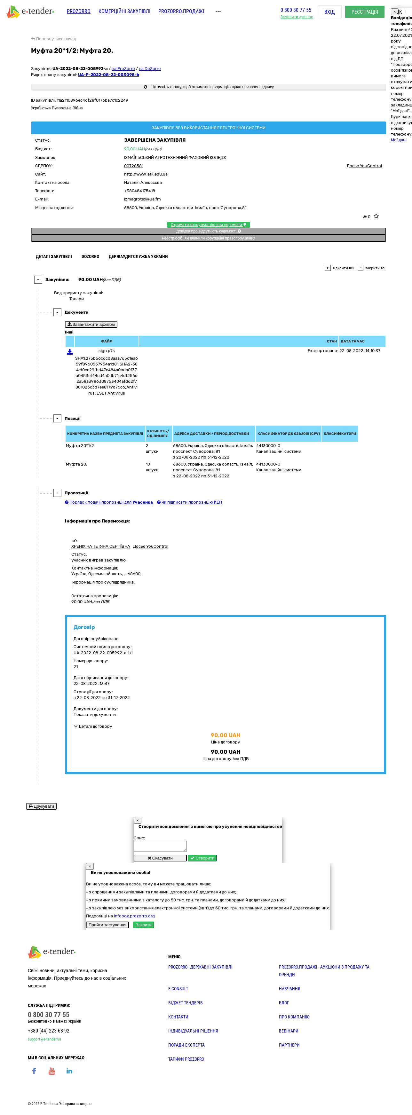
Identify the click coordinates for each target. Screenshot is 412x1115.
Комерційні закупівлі (124, 12)
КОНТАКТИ (178, 1018)
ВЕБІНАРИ (288, 1032)
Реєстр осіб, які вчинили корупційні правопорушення (208, 238)
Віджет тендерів (185, 1004)
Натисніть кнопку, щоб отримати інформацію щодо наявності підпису (209, 87)
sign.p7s (107, 350)
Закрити (144, 926)
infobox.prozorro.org (134, 917)
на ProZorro (123, 68)
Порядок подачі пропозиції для (109, 502)
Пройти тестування (107, 926)
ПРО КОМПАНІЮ (294, 1018)
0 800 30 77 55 (296, 11)
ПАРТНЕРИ (289, 1046)
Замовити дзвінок (297, 17)
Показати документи (95, 714)
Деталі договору (93, 726)
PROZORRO (79, 12)
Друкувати (41, 806)
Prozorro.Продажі (181, 12)
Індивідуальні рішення (193, 1032)
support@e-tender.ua (44, 1041)
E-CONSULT (178, 990)
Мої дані (399, 139)
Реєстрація (365, 13)
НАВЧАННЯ (289, 990)
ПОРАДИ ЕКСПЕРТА (186, 1046)
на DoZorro (150, 68)
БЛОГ (284, 1004)
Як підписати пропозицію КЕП (189, 502)
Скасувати (160, 860)
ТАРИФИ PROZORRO (186, 1061)
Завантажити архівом (91, 324)
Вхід (329, 13)
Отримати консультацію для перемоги (208, 225)
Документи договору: (96, 708)
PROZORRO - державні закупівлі (200, 968)
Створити (202, 860)
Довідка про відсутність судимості (208, 231)
